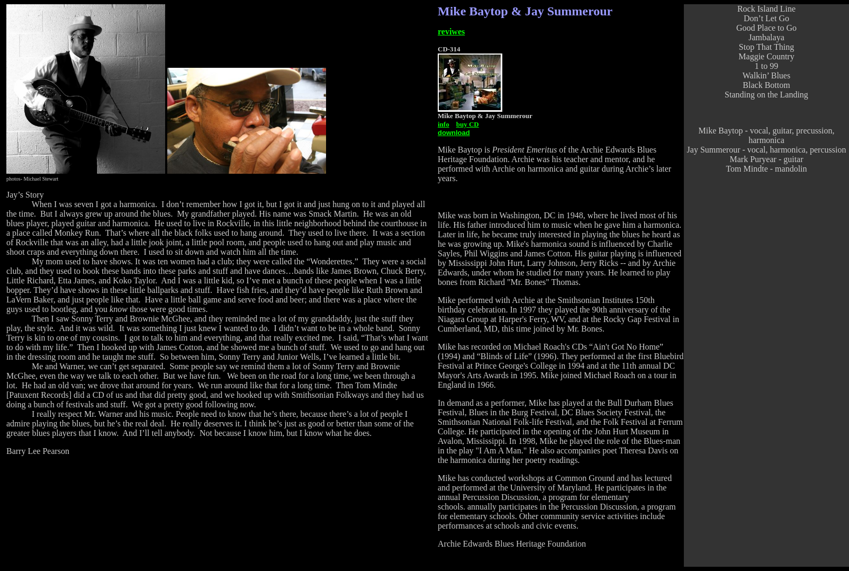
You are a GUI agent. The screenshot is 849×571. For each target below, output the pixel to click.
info (443, 124)
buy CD (467, 124)
